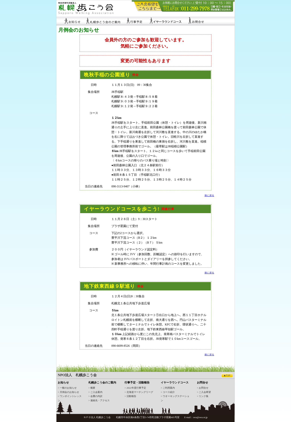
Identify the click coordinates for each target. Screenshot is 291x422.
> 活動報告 (130, 396)
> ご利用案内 (168, 387)
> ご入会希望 (204, 392)
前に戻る (209, 195)
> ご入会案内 (95, 392)
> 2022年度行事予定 (135, 387)
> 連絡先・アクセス (99, 400)
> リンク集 (202, 396)
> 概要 (91, 387)
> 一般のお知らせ (67, 387)
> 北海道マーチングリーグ (139, 392)
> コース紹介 (168, 392)
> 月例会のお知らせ (68, 392)
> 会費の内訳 (95, 396)
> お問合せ (202, 388)
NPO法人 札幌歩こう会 (77, 375)
